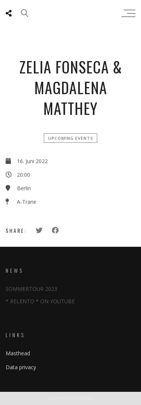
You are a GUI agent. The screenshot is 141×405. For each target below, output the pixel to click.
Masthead (18, 353)
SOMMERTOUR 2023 (31, 288)
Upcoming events (70, 138)
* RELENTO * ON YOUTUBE (40, 301)
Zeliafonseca (68, 13)
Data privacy (21, 367)
